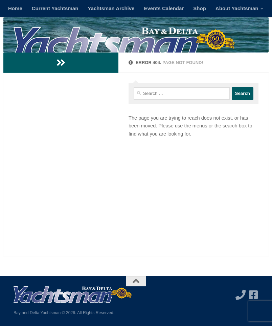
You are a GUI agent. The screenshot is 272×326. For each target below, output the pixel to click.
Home (15, 8)
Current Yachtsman (55, 8)
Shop (199, 8)
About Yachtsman (237, 8)
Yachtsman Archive (111, 8)
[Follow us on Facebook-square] (253, 295)
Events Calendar (164, 8)
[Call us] (240, 295)
